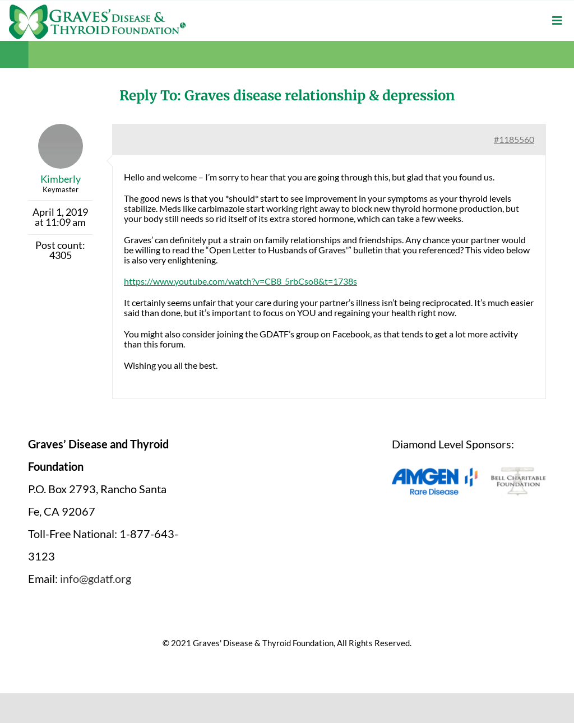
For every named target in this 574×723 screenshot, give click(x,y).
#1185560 (514, 139)
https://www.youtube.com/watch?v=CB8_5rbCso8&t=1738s (240, 281)
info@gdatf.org (95, 578)
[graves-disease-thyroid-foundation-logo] (97, 8)
